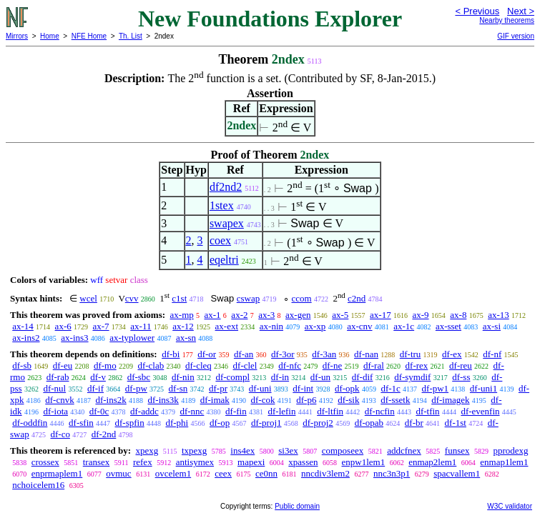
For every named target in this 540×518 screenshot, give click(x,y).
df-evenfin (480, 411)
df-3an (324, 354)
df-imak (215, 399)
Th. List (130, 36)
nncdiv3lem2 (325, 473)
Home (49, 36)
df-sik (348, 399)
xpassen (303, 462)
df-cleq (198, 365)
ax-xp (315, 326)
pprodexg (511, 450)
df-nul (54, 388)
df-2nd (104, 434)
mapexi (251, 462)
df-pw (136, 388)
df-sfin (81, 422)
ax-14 (23, 326)
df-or (206, 354)
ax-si (492, 326)
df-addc (144, 411)
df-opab (369, 422)
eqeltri (224, 260)
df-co (59, 434)
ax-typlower (131, 337)
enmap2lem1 (432, 462)
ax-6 (63, 326)
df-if (95, 388)
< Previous (477, 11)
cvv (132, 298)
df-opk (347, 388)
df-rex (417, 365)
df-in (280, 377)
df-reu (460, 365)
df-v (98, 377)
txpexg (194, 450)
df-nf (492, 354)
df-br (414, 422)
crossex (45, 462)
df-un (320, 377)
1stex (222, 205)
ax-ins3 (74, 337)
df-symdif (412, 377)
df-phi (176, 422)
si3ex (288, 450)
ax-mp (182, 314)
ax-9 (420, 314)
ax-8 (458, 314)
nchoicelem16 (38, 484)
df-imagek (450, 399)
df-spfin (129, 422)
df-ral (373, 365)
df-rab (57, 377)
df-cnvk (59, 399)
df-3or (283, 354)
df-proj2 (318, 422)
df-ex (451, 354)
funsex (457, 450)
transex (96, 462)
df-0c (99, 411)
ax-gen (297, 314)
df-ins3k (163, 399)
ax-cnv (359, 326)
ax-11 (140, 326)
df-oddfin (29, 422)
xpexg (146, 450)
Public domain (297, 506)
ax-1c (403, 326)
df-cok (263, 399)
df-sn (178, 388)
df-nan (366, 354)
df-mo (105, 365)
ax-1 (213, 314)
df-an (243, 354)
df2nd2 (226, 187)
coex (220, 240)
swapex (227, 223)
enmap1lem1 (504, 462)
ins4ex (242, 450)
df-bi (171, 354)
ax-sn (186, 337)
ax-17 (380, 314)
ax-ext (226, 326)
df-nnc (192, 411)
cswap (248, 298)
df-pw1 (435, 388)
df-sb (21, 365)
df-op (220, 422)
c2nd (356, 298)
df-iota (55, 411)
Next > (520, 11)
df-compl (232, 377)
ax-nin (271, 326)
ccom (302, 298)
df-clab (150, 365)
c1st (179, 298)
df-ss (461, 377)
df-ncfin (380, 411)
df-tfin (427, 411)
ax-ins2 (25, 337)
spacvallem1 (456, 473)
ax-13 (498, 314)
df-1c (390, 388)
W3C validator (509, 506)
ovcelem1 (173, 473)
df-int (303, 388)
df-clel (245, 365)
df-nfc (289, 365)
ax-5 (340, 314)
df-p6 (306, 399)
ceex (223, 473)
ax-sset (448, 326)
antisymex (195, 462)
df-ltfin (330, 411)
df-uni (260, 388)
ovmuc (118, 473)
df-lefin (281, 411)
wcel (88, 298)
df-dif (362, 377)
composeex (342, 450)
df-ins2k (110, 399)
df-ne (332, 365)
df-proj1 (266, 422)
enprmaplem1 (56, 473)
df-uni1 (483, 388)
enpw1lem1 (364, 462)
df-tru (410, 354)
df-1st (455, 422)
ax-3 (266, 314)
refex (142, 462)
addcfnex (404, 450)
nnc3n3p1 (391, 473)
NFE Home (89, 36)
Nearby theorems (506, 20)
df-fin (236, 411)
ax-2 (239, 314)
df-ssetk (395, 399)
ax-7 (100, 326)
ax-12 (183, 326)
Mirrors (17, 36)
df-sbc (139, 377)
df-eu (62, 365)
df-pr (218, 388)
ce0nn (266, 473)
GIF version (515, 36)
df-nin (183, 377)
